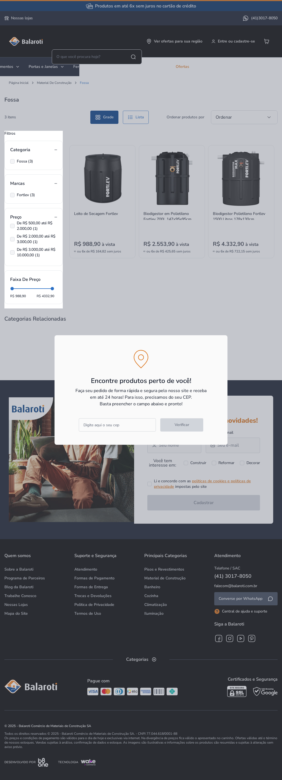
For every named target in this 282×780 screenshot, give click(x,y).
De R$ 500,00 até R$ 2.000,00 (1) (34, 225)
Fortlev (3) (26, 195)
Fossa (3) (25, 161)
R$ (12, 296)
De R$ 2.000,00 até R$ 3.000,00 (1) (36, 239)
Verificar (182, 424)
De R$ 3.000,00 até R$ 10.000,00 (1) (36, 252)
